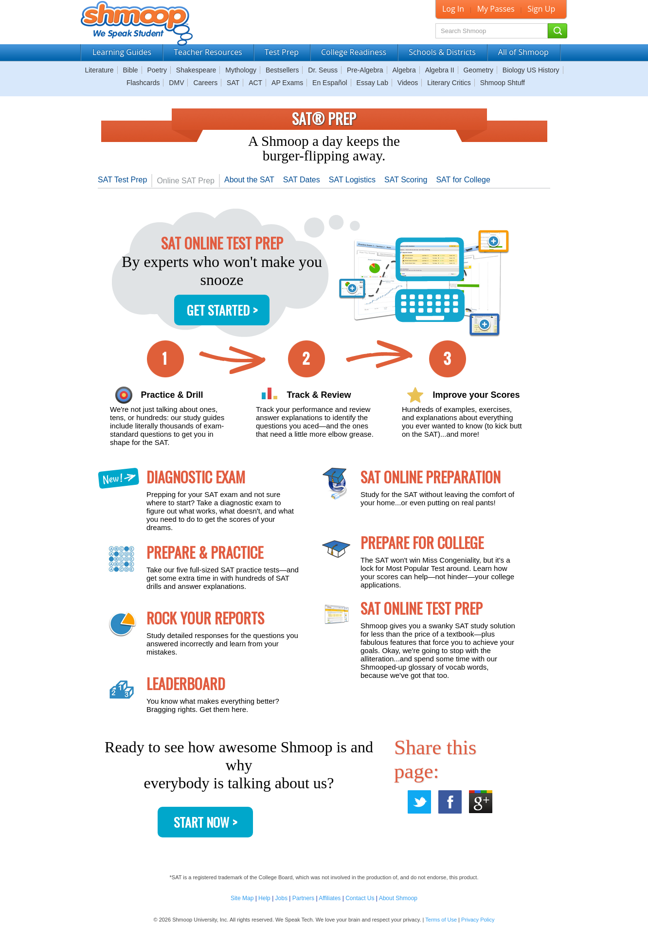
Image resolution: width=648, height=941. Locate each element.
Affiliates (330, 898)
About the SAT (249, 180)
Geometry (478, 70)
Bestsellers (282, 70)
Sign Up (541, 8)
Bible (130, 70)
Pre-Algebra (365, 70)
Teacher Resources (208, 52)
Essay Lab (372, 83)
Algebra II (439, 70)
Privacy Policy (477, 920)
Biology (514, 70)
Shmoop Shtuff (502, 83)
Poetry (157, 70)
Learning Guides (121, 52)
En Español (329, 83)
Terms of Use (441, 920)
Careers (205, 83)
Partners (303, 898)
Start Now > (205, 822)
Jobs (281, 898)
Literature (99, 70)
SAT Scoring (405, 180)
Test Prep (282, 52)
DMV (176, 83)
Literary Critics (448, 83)
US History (543, 70)
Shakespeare (196, 70)
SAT (233, 83)
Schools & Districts (442, 52)
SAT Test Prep (122, 180)
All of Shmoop (523, 52)
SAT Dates (301, 180)
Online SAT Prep (186, 181)
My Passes (496, 8)
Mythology (240, 70)
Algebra (404, 70)
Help (264, 898)
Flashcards (143, 83)
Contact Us (359, 898)
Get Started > (222, 310)
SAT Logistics (352, 180)
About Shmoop (398, 898)
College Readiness (353, 52)
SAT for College (463, 180)
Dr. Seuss (323, 70)
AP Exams (287, 83)
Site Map (242, 898)
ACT (255, 83)
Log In (453, 8)
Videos (407, 83)
